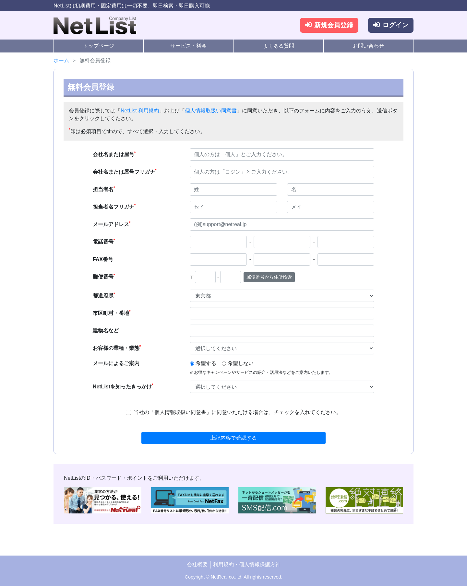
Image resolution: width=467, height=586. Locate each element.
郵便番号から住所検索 (269, 277)
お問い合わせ (368, 46)
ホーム (61, 60)
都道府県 (104, 295)
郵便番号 (104, 276)
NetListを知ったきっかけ (123, 386)
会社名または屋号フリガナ (125, 171)
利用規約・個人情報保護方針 (247, 564)
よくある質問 (278, 46)
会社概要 (197, 564)
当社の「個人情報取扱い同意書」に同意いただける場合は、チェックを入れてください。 (237, 412)
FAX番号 (103, 259)
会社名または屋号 (114, 154)
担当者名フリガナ (114, 206)
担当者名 (104, 189)
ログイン (390, 25)
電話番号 (104, 241)
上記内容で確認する (233, 438)
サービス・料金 (188, 46)
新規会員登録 (329, 25)
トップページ (98, 46)
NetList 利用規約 (140, 110)
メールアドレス (112, 224)
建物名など (106, 330)
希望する (206, 363)
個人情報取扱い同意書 (211, 110)
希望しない (241, 363)
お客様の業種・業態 (117, 347)
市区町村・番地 (112, 312)
